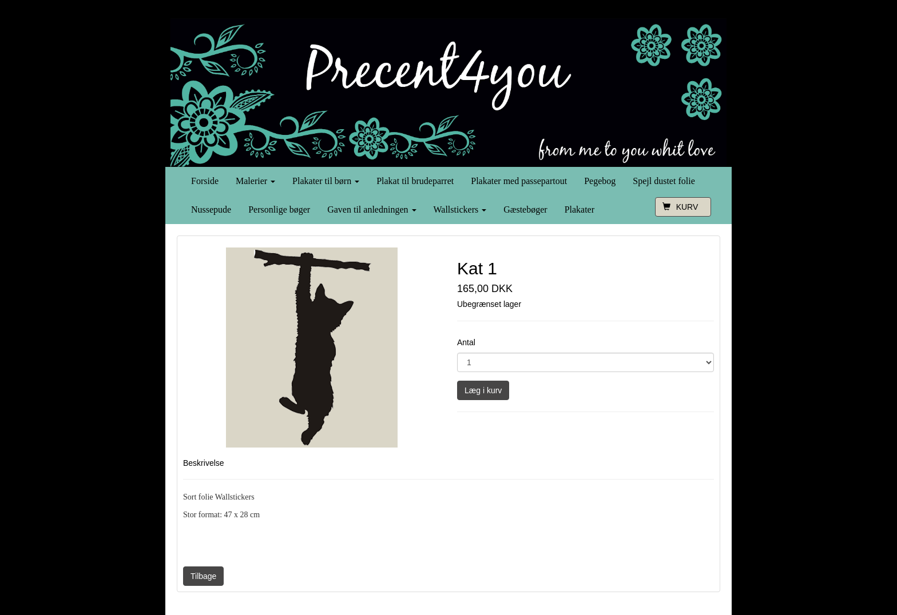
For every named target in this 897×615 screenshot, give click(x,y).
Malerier (255, 181)
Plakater (579, 209)
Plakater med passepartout (519, 181)
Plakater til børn (325, 181)
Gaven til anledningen (371, 209)
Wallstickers (460, 209)
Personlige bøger (279, 209)
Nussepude (211, 209)
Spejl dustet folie (663, 181)
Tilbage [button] (203, 576)
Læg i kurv (483, 390)
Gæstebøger (525, 209)
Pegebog (600, 181)
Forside (205, 181)
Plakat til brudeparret (415, 181)
